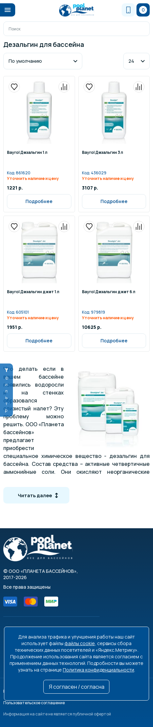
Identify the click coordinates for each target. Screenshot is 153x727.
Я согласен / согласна (76, 686)
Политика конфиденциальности (98, 670)
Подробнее (39, 201)
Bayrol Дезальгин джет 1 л (33, 292)
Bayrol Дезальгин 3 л (102, 153)
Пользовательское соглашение (34, 703)
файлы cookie (79, 643)
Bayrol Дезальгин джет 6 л (108, 292)
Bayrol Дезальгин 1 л (27, 153)
